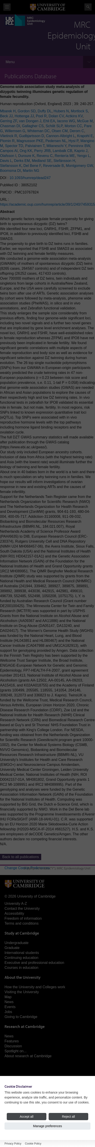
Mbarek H (8, 111)
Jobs (8, 1012)
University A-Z (16, 903)
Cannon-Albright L (60, 136)
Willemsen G (15, 131)
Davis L (6, 161)
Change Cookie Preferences (27, 868)
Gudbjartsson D (31, 136)
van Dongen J (30, 121)
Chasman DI (10, 126)
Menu (10, 62)
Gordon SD (27, 111)
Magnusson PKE (30, 141)
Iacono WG (66, 121)
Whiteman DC (38, 131)
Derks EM (22, 161)
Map (8, 997)
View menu (7, 7)
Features (12, 1041)
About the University (23, 977)
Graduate (12, 948)
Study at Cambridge (22, 933)
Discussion (13, 1046)
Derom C (77, 131)
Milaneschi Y (56, 146)
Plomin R (7, 141)
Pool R (41, 116)
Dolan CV (56, 116)
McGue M (85, 121)
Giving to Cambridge (21, 1017)
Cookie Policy (33, 1143)
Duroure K (26, 156)
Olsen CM (60, 131)
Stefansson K (10, 166)
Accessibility (14, 913)
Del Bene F (32, 166)
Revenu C (45, 156)
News (9, 1002)
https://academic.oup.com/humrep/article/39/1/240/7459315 (47, 204)
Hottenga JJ (24, 116)
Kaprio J (81, 151)
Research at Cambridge (25, 1026)
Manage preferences (47, 1126)
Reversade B (53, 166)
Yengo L (83, 156)
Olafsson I (8, 156)
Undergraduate (17, 943)
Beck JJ (6, 116)
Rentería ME (65, 156)
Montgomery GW (79, 166)
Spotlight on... (16, 1051)
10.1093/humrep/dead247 (30, 178)
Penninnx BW (79, 146)
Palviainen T (35, 146)
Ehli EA (49, 121)
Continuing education (21, 958)
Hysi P (73, 141)
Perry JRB (42, 151)
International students (22, 953)
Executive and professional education (34, 963)
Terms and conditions (21, 923)
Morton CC (73, 126)
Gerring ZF (8, 121)
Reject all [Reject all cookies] (68, 1116)
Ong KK (26, 151)
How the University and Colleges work (35, 987)
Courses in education (21, 968)
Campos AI (9, 151)
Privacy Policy (13, 1143)
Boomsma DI (10, 171)
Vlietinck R (8, 136)
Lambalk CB (62, 151)
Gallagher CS (33, 126)
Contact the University (22, 908)
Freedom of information (23, 918)
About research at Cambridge (28, 1056)
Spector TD (14, 146)
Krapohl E (85, 136)
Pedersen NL (55, 141)
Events (10, 1007)
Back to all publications (20, 857)
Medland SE (41, 161)
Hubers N (61, 111)
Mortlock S (79, 111)
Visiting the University (22, 992)
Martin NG (31, 171)
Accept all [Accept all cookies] (27, 1116)
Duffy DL (45, 111)
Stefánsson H (64, 161)
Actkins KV (74, 116)
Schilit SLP (54, 126)
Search (88, 7)
